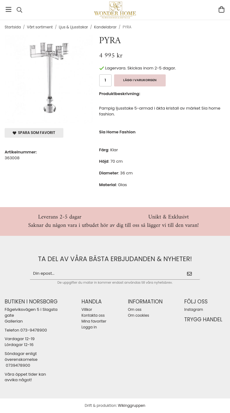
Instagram (193, 309)
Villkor (86, 309)
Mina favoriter (93, 321)
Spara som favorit (34, 132)
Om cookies (138, 315)
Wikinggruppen (131, 405)
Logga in (89, 327)
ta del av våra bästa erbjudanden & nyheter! (115, 258)
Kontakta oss (92, 315)
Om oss (135, 309)
